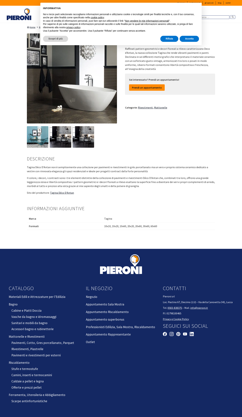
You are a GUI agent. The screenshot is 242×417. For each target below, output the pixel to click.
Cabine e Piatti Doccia (26, 310)
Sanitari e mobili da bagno (29, 323)
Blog (219, 3)
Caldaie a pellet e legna (27, 381)
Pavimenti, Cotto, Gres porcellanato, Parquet (42, 343)
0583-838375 (175, 307)
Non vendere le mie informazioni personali (147, 20)
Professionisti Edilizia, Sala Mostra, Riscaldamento (120, 327)
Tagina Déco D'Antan (62, 192)
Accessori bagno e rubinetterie (32, 329)
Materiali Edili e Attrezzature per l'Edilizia (37, 297)
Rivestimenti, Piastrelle (27, 349)
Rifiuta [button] (169, 38)
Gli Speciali (209, 3)
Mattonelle (160, 107)
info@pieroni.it (199, 307)
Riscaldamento (19, 363)
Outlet (228, 3)
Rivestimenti (145, 107)
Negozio (91, 297)
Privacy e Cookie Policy (176, 319)
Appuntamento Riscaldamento (107, 312)
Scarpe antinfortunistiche (29, 401)
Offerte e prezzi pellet (26, 387)
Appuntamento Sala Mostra (105, 304)
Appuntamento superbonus (105, 319)
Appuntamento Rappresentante (108, 334)
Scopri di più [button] (55, 38)
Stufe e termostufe (24, 369)
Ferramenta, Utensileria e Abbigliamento (37, 395)
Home (31, 27)
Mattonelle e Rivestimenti (27, 337)
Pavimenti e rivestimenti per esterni (36, 355)
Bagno (13, 304)
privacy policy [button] (73, 27)
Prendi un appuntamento (147, 87)
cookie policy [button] (97, 17)
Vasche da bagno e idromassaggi (33, 317)
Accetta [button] (189, 38)
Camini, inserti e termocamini (31, 375)
